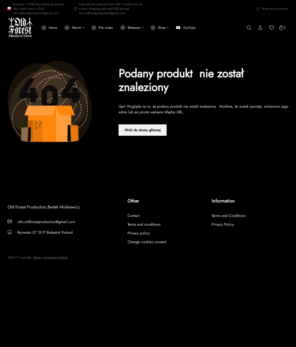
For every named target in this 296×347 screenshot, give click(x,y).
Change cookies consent (146, 242)
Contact (133, 215)
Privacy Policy (223, 224)
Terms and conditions (272, 8)
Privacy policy (138, 233)
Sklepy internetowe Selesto (50, 257)
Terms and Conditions (228, 215)
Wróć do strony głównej (142, 130)
